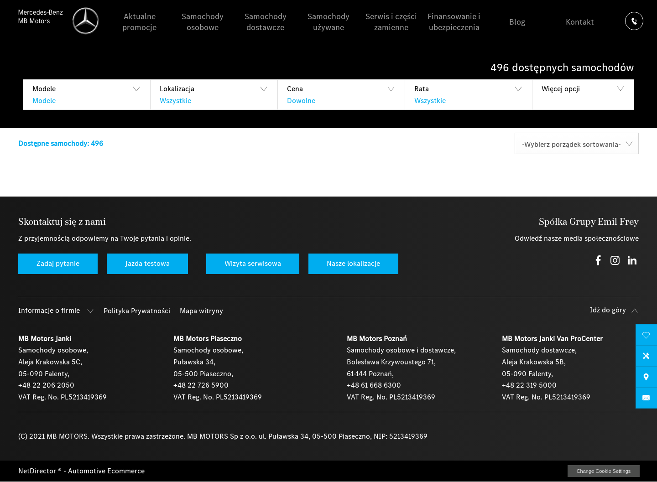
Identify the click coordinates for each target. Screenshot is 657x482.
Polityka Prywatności (137, 311)
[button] (86, 94)
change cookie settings (604, 471)
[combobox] (577, 143)
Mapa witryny (201, 311)
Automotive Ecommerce (106, 471)
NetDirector (38, 471)
